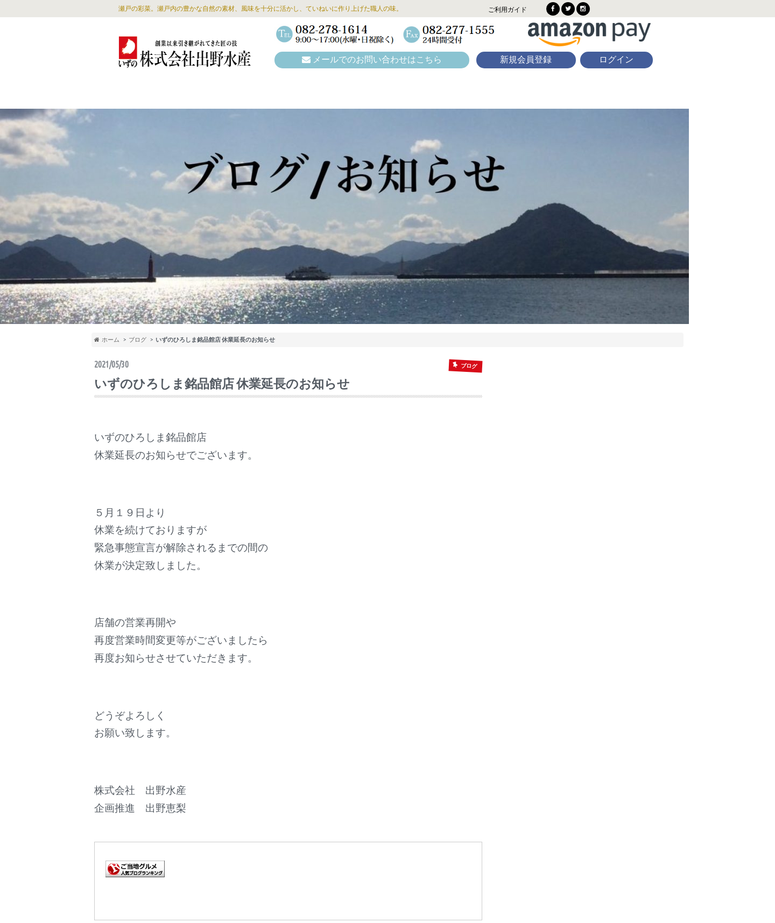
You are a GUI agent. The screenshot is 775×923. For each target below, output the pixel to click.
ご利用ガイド (507, 9)
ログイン (616, 59)
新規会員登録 (526, 59)
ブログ (137, 339)
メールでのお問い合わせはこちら (372, 59)
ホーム (106, 339)
